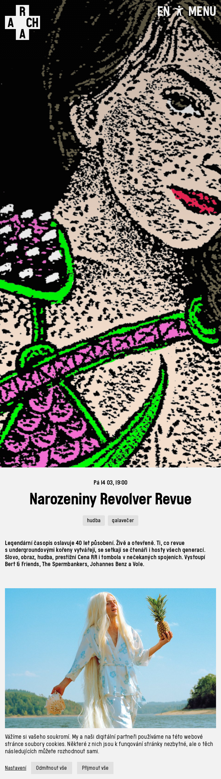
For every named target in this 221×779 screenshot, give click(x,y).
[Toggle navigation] (202, 11)
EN (163, 11)
